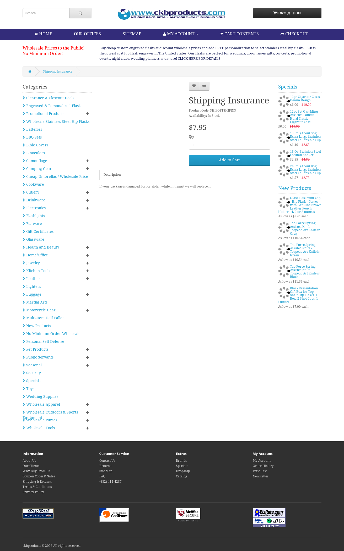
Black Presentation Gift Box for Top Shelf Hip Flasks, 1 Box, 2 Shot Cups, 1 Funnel (298, 295)
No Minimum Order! (43, 53)
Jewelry (31, 263)
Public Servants (38, 357)
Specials (31, 381)
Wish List (260, 471)
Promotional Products (43, 114)
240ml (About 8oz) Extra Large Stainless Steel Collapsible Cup (305, 169)
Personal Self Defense (43, 341)
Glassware (33, 239)
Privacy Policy (33, 492)
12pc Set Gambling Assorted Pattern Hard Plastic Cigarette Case (304, 117)
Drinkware (34, 200)
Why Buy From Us (36, 471)
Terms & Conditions (37, 487)
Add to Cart (229, 160)
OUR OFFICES (87, 33)
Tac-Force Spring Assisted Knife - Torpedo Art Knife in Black (305, 272)
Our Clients (31, 466)
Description (112, 175)
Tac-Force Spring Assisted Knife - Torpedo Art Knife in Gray (305, 228)
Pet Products (35, 349)
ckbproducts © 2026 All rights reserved (51, 546)
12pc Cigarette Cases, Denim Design (305, 98)
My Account (262, 460)
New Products (37, 326)
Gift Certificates (38, 231)
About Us (29, 460)
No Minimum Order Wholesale (51, 334)
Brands (181, 460)
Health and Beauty (41, 247)
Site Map (105, 471)
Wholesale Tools (39, 428)
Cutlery (31, 192)
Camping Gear (37, 169)
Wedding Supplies (40, 396)
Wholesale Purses (40, 420)
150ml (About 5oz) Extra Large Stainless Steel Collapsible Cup (305, 136)
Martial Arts (35, 302)
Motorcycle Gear (39, 310)
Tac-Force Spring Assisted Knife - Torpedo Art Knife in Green (305, 250)
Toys (28, 389)
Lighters (32, 286)
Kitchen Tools (36, 271)
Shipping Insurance (57, 71)
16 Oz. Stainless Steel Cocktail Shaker (305, 153)
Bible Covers (35, 145)
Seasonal (32, 365)
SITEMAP (132, 33)
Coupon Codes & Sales (39, 476)
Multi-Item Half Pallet (43, 318)
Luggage (32, 294)
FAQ (102, 476)
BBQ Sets (32, 137)
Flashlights (34, 216)
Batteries (32, 129)
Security (32, 373)
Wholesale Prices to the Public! (53, 48)
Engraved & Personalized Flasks (52, 106)
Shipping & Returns (37, 481)
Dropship (183, 471)
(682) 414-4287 (110, 481)
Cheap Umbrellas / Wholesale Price (55, 176)
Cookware (33, 184)
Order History (263, 466)
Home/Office (35, 255)
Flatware (32, 224)
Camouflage (35, 161)
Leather (31, 279)
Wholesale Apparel (41, 404)
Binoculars (34, 153)
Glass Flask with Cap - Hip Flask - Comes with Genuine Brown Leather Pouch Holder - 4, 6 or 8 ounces (299, 205)
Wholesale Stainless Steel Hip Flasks (56, 121)
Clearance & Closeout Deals (48, 98)
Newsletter (260, 476)
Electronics (34, 208)
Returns (105, 466)
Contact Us (107, 460)
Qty (191, 137)
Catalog (181, 476)
